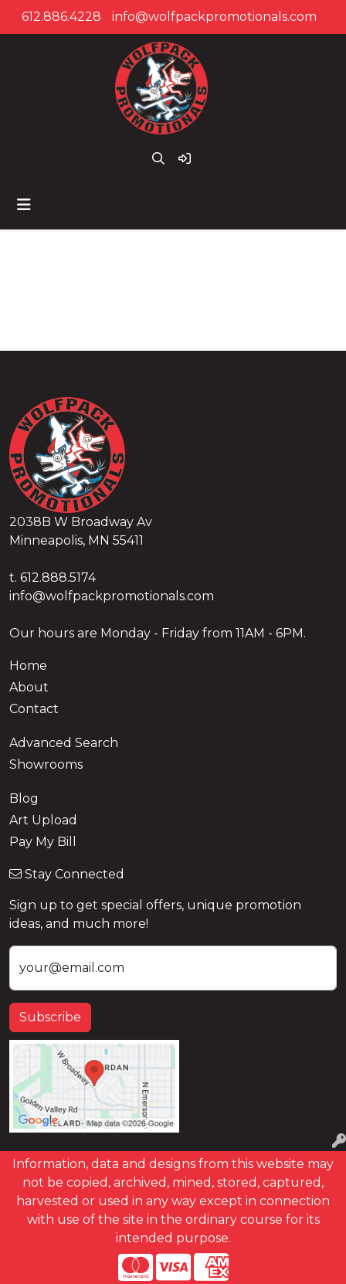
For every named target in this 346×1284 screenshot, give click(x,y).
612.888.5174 (58, 577)
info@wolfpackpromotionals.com (214, 16)
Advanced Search (63, 742)
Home (28, 665)
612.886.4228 (61, 16)
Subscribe (50, 1017)
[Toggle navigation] (24, 205)
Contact (34, 708)
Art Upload (43, 820)
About (29, 687)
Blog (24, 798)
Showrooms (46, 764)
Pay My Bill (42, 841)
